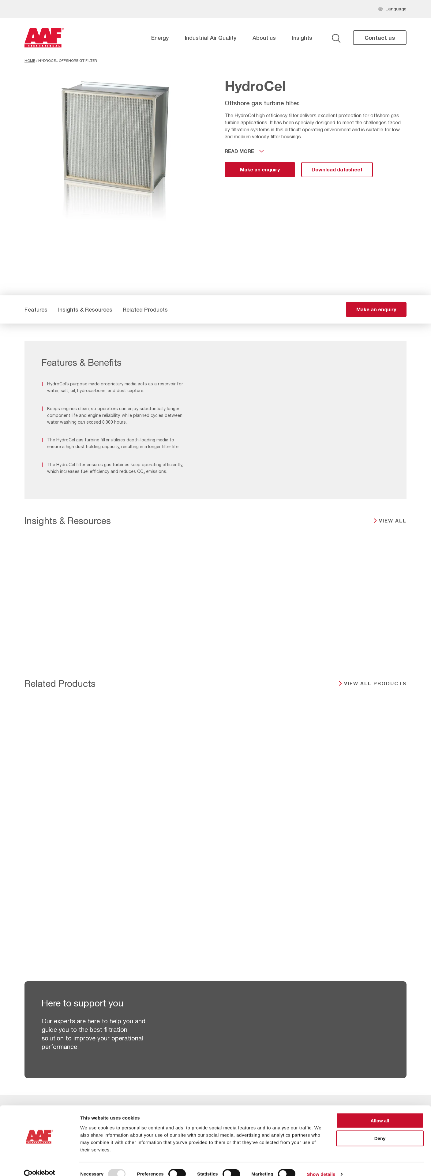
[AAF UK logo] (44, 37)
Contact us (380, 37)
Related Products (145, 309)
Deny (380, 1128)
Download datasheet (337, 169)
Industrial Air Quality (210, 37)
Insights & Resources (85, 309)
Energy (160, 37)
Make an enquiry (260, 169)
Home (29, 60)
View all (393, 520)
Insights (302, 37)
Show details (321, 1164)
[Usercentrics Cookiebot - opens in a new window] (39, 1164)
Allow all (380, 1110)
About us (264, 37)
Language (396, 8)
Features (35, 309)
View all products (375, 683)
